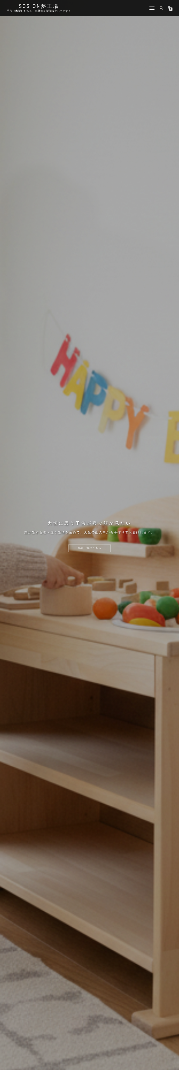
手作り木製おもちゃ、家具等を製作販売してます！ (39, 11)
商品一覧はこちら (89, 548)
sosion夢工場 (39, 6)
